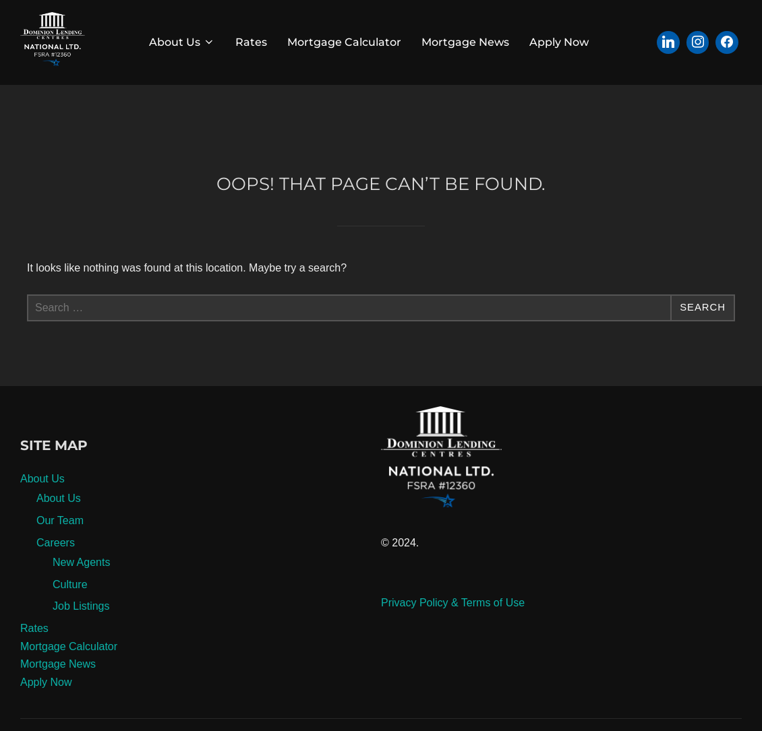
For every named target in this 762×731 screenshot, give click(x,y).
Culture (70, 615)
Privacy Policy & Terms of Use (453, 633)
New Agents (81, 593)
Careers (55, 573)
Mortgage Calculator (344, 42)
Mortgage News (465, 42)
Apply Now (559, 42)
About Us (182, 42)
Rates (251, 42)
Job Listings (81, 637)
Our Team (60, 551)
